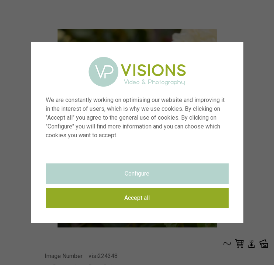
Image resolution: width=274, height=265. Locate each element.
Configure (137, 173)
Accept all (137, 197)
